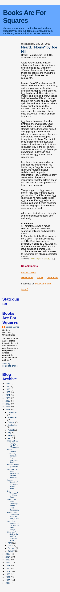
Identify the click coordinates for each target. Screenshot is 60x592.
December (12, 412)
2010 (8, 568)
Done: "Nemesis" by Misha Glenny (12, 494)
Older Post (52, 277)
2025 (8, 383)
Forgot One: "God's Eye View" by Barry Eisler (13, 515)
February (12, 548)
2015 (8, 554)
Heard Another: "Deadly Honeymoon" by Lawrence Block (12, 456)
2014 (8, 557)
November (12, 417)
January (11, 551)
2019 (8, 401)
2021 (8, 395)
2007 (8, 577)
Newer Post (27, 277)
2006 (8, 580)
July (10, 433)
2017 (8, 406)
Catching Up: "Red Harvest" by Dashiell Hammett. (13, 473)
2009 (8, 571)
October (11, 422)
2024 (8, 386)
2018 (8, 404)
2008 (8, 574)
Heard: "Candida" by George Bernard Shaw (12, 484)
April (10, 543)
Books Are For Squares (24, 16)
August (11, 430)
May (10, 438)
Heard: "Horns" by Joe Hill (13, 465)
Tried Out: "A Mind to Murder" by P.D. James (13, 444)
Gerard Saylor (12, 327)
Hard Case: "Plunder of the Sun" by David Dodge (13, 525)
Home (40, 277)
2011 (8, 565)
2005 (8, 583)
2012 (8, 562)
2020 (8, 398)
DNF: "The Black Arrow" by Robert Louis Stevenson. (13, 504)
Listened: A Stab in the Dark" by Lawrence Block (12, 536)
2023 (8, 389)
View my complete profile (10, 364)
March (11, 545)
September (12, 425)
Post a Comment (28, 272)
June (10, 435)
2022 (8, 392)
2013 (8, 560)
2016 (8, 409)
